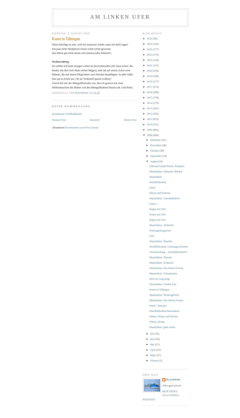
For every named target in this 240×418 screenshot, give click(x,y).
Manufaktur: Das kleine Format (166, 268)
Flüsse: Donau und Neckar (163, 316)
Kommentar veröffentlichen (67, 113)
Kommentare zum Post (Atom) (82, 127)
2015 (150, 97)
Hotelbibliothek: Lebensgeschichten (168, 246)
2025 (150, 43)
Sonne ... (154, 203)
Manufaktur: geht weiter (162, 327)
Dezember (156, 139)
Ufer (151, 235)
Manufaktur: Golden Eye (162, 284)
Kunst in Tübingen (159, 289)
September (156, 155)
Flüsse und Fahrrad (159, 192)
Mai (152, 344)
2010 (150, 124)
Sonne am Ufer (157, 214)
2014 (150, 102)
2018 (150, 81)
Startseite (95, 119)
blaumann (173, 380)
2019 (150, 76)
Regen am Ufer (157, 209)
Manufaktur (155, 176)
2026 (150, 38)
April (153, 349)
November (156, 145)
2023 (150, 54)
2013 (150, 108)
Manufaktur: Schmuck (161, 262)
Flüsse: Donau (157, 321)
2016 (150, 92)
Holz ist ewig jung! (159, 278)
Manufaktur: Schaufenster (163, 273)
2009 (150, 129)
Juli (152, 333)
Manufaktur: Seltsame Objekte (165, 171)
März (153, 355)
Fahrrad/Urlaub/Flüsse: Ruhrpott (166, 166)
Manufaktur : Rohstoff (161, 225)
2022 (150, 60)
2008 (150, 135)
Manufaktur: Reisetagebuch (164, 294)
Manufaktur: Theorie (160, 257)
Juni (152, 339)
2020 (150, 70)
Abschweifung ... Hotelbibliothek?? (168, 251)
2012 (150, 113)
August (154, 161)
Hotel (152, 187)
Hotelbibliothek (157, 182)
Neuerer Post (59, 119)
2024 (150, 49)
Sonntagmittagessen (160, 230)
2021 (150, 65)
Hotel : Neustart (157, 305)
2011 (150, 119)
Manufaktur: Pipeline (160, 241)
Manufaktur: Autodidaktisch (164, 198)
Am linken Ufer (120, 17)
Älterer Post (130, 119)
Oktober (155, 150)
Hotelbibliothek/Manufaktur (164, 311)
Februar (154, 360)
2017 (150, 86)
